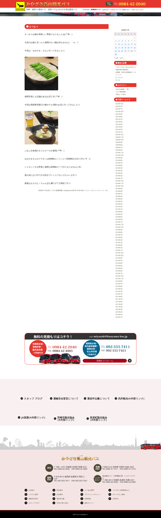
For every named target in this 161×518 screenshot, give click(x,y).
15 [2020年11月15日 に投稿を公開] (135, 44)
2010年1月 (119, 317)
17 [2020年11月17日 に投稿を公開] (119, 47)
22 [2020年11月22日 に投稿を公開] (135, 47)
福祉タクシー (89, 503)
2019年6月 (119, 165)
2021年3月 (119, 129)
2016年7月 (119, 214)
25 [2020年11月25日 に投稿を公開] (122, 51)
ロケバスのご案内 (118, 494)
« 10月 (116, 58)
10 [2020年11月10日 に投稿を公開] (119, 44)
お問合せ (115, 499)
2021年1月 (119, 132)
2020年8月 (119, 145)
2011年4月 (119, 304)
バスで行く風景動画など (121, 490)
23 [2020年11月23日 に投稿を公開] (116, 51)
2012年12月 (119, 276)
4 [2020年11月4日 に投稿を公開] (122, 41)
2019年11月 (119, 153)
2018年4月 (119, 199)
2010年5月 (119, 309)
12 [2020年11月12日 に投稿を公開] (125, 44)
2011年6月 (119, 302)
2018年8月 (119, 191)
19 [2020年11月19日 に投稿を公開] (125, 47)
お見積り (32, 490)
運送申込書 (60, 499)
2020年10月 (119, 140)
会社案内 (60, 494)
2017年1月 (119, 209)
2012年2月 (119, 291)
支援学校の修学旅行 (122, 70)
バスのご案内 (33, 494)
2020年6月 (119, 150)
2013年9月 (119, 258)
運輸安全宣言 (33, 499)
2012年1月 (119, 294)
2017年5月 (119, 207)
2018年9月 (119, 189)
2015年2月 (119, 240)
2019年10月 (119, 155)
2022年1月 (119, 109)
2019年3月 (119, 173)
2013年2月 (119, 271)
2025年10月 (119, 104)
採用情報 (88, 499)
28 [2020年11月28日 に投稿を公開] (131, 51)
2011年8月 (119, 296)
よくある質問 (89, 490)
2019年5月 (119, 168)
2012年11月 (119, 278)
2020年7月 (119, 147)
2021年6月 (119, 122)
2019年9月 (119, 158)
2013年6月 (119, 263)
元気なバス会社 (120, 94)
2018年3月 (119, 201)
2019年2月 (119, 176)
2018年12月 (119, 181)
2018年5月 (119, 196)
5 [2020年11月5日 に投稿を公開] (125, 41)
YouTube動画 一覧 (122, 89)
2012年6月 (119, 286)
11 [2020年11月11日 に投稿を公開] (122, 44)
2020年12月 (119, 135)
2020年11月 (119, 137)
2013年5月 (119, 266)
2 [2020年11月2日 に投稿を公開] (115, 41)
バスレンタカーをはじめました (125, 67)
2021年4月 (119, 127)
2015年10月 (119, 227)
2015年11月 (119, 225)
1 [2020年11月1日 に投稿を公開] (134, 37)
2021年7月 (119, 119)
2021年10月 (119, 111)
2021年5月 (119, 124)
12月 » (121, 58)
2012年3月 (119, 289)
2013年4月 (119, 268)
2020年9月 (119, 142)
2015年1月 (119, 243)
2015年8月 (119, 232)
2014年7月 (119, 248)
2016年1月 (119, 222)
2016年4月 (119, 219)
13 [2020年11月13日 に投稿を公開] (128, 44)
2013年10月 (119, 255)
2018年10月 (119, 186)
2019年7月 (119, 163)
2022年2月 (119, 106)
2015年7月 (119, 235)
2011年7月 (119, 299)
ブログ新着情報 (56, 190)
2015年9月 (119, 230)
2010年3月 (119, 314)
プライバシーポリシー (92, 494)
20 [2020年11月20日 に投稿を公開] (128, 47)
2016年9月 (119, 212)
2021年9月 (119, 114)
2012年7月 (119, 284)
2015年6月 (119, 237)
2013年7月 (119, 261)
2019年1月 (119, 178)
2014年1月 (119, 250)
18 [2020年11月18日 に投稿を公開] (122, 47)
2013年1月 (119, 273)
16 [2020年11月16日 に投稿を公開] (116, 47)
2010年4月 (119, 312)
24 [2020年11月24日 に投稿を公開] (119, 51)
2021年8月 (119, 117)
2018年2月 (119, 204)
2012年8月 (119, 281)
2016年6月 (119, 217)
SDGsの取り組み (62, 503)
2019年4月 (119, 171)
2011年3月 (119, 307)
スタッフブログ (34, 503)
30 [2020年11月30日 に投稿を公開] (116, 54)
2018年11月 (119, 183)
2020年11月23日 (44, 190)
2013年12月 (119, 253)
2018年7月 (119, 194)
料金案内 (60, 490)
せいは (117, 80)
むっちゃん (119, 77)
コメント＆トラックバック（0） (97, 190)
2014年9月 (119, 245)
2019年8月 (119, 160)
